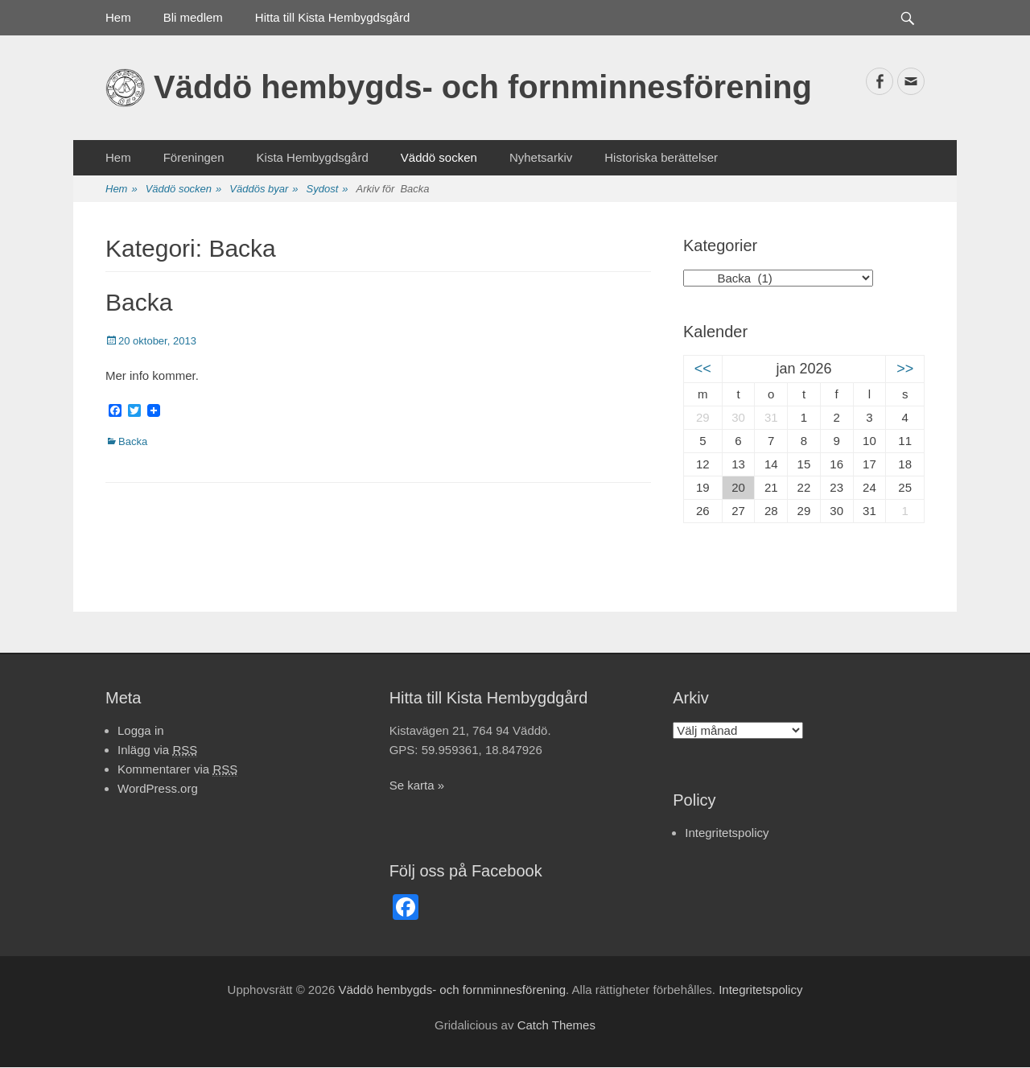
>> (904, 369)
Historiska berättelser (661, 157)
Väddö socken (439, 157)
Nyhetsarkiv (540, 157)
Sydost (327, 189)
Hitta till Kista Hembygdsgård (332, 17)
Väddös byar (263, 189)
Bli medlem (193, 17)
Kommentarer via (177, 769)
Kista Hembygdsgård (313, 157)
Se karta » (416, 785)
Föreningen (194, 157)
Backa (138, 302)
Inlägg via (157, 750)
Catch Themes (556, 1025)
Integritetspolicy (726, 832)
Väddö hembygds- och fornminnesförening (483, 87)
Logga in (140, 730)
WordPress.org (157, 788)
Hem (118, 17)
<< (702, 369)
